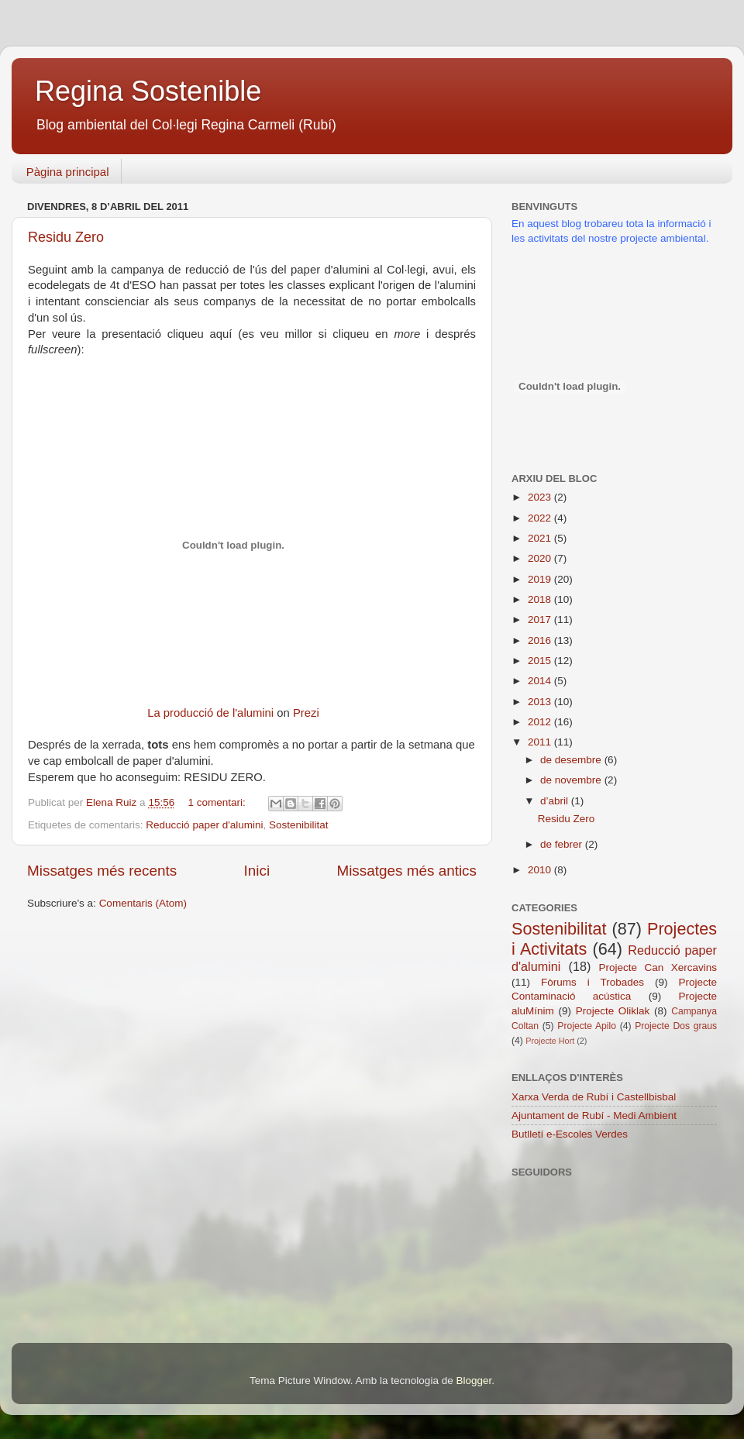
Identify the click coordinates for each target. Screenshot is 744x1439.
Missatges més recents (102, 870)
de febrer (562, 844)
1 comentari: (218, 802)
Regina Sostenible (148, 91)
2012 (541, 722)
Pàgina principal (67, 171)
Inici (257, 870)
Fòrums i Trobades (592, 982)
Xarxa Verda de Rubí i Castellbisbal (594, 1097)
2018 (541, 599)
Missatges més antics (406, 870)
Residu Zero (66, 237)
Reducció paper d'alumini (204, 825)
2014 (541, 681)
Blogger (473, 1380)
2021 (541, 538)
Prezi (306, 713)
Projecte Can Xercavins (658, 967)
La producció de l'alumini (210, 713)
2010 (541, 870)
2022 (541, 518)
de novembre (572, 780)
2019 (541, 579)
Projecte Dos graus (676, 1026)
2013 (541, 701)
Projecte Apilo (586, 1026)
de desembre (572, 760)
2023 (541, 497)
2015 (541, 660)
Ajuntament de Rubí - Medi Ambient (594, 1115)
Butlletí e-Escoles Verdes (570, 1134)
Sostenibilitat (299, 825)
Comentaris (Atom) (143, 903)
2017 (541, 619)
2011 (541, 742)
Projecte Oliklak (613, 1011)
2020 (541, 558)
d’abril (555, 801)
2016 (541, 640)
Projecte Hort (549, 1040)
